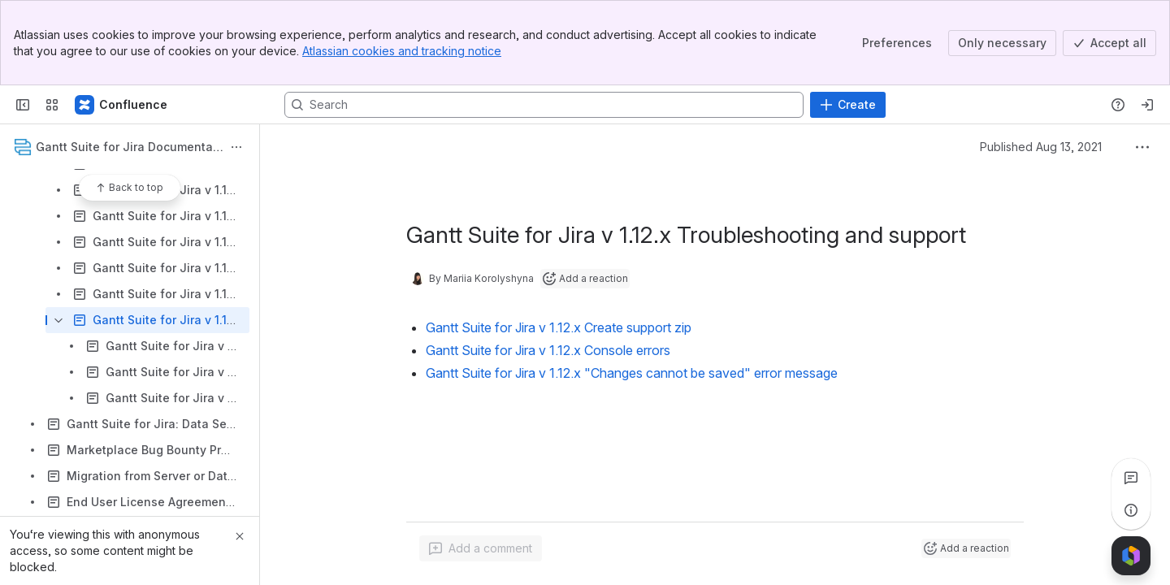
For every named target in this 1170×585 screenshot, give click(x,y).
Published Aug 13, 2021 (1041, 147)
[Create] (848, 105)
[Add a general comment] (480, 548)
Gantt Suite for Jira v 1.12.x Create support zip (558, 327)
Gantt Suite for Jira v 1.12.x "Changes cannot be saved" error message (632, 373)
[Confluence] (122, 105)
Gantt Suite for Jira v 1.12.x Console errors (548, 350)
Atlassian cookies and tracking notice (401, 51)
